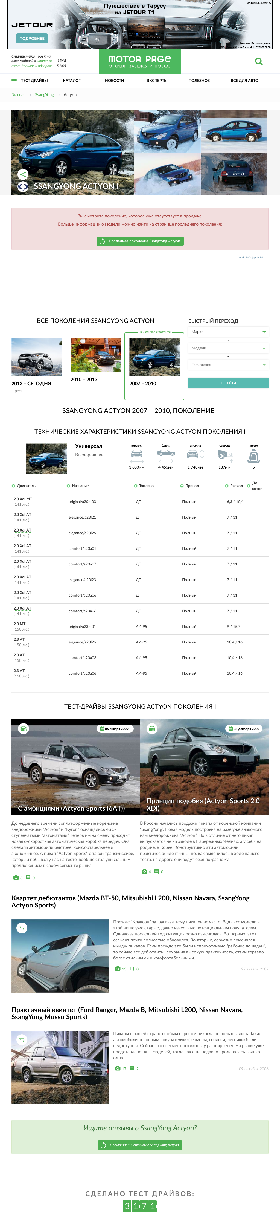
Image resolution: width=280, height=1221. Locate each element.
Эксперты (157, 81)
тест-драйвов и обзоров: (31, 66)
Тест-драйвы (34, 81)
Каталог (72, 81)
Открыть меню (14, 87)
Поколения (229, 365)
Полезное (199, 81)
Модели (229, 348)
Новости (114, 81)
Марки (229, 332)
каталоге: (44, 61)
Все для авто (244, 81)
